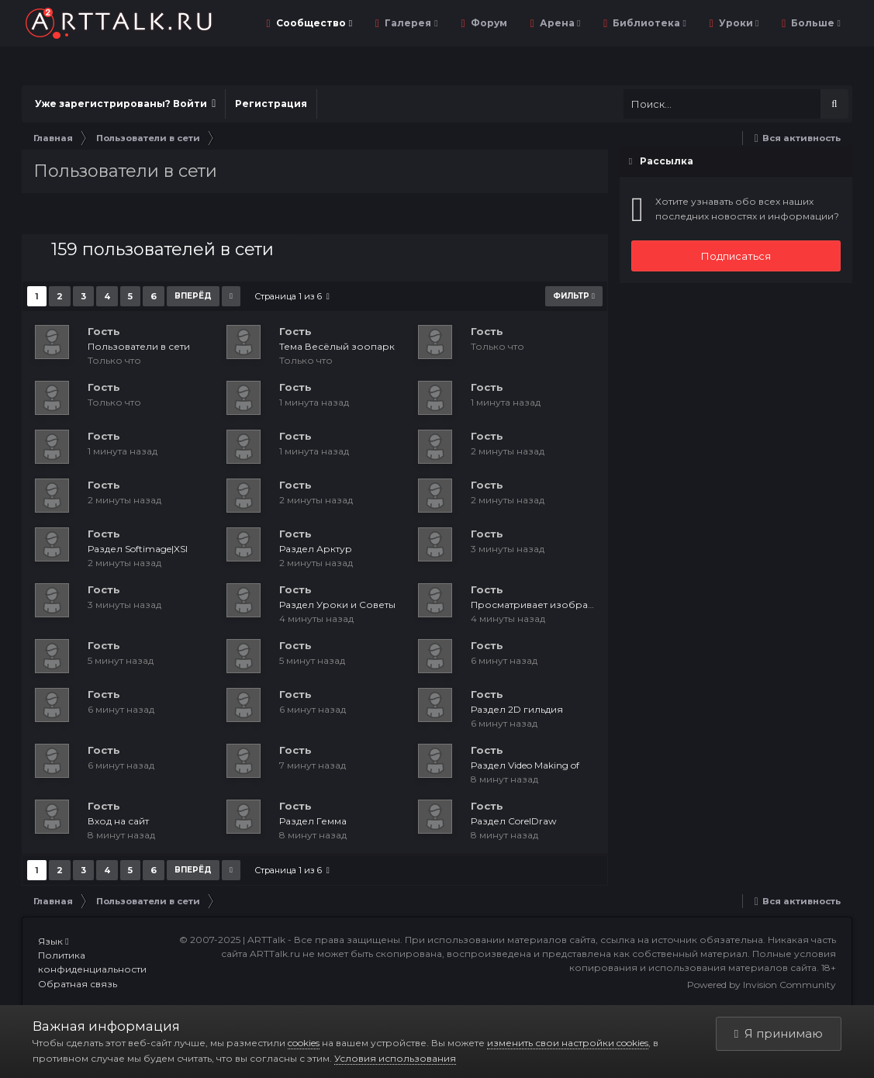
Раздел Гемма (313, 821)
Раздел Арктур (315, 549)
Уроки (737, 23)
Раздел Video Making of (525, 765)
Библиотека (648, 23)
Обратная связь (77, 984)
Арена (558, 23)
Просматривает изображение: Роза (559, 604)
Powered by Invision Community (761, 984)
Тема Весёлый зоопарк (337, 346)
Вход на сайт (118, 821)
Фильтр (574, 296)
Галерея (409, 23)
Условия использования (395, 1058)
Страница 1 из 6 (292, 296)
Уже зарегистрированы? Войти (125, 103)
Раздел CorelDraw (514, 821)
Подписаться (736, 256)
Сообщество (313, 23)
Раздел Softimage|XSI (138, 549)
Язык (53, 941)
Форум (487, 23)
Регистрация (271, 103)
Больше (814, 23)
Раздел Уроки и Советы (337, 604)
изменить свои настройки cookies (567, 1043)
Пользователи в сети (139, 346)
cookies (304, 1043)
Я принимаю (778, 1033)
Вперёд (193, 296)
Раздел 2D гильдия (517, 709)
